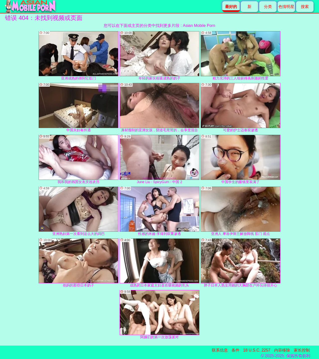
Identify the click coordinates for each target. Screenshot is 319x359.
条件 (235, 350)
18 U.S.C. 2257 (256, 350)
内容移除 (282, 350)
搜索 (305, 6)
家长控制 (302, 350)
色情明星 (286, 6)
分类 (268, 6)
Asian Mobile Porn (199, 25)
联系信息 (220, 350)
